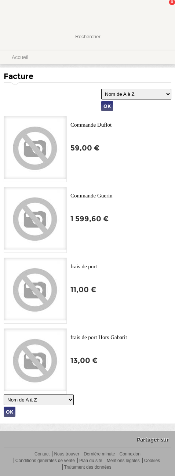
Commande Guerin (91, 196)
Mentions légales (123, 461)
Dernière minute (99, 454)
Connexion (130, 454)
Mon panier (164, 13)
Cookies (152, 461)
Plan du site (90, 461)
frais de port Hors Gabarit (98, 337)
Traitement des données (88, 467)
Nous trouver (66, 454)
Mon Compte (142, 13)
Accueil (20, 57)
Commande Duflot (91, 125)
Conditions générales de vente (45, 461)
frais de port (83, 266)
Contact (42, 454)
